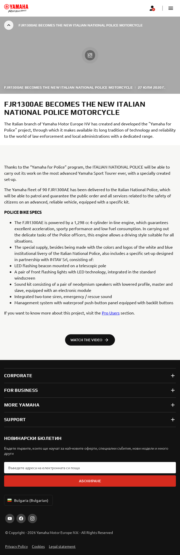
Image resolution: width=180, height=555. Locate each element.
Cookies (38, 546)
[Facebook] (21, 518)
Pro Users (111, 312)
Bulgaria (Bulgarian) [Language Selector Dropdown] (27, 500)
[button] (171, 8)
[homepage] (16, 8)
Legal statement (62, 546)
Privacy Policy (16, 546)
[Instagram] (32, 518)
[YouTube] (9, 518)
